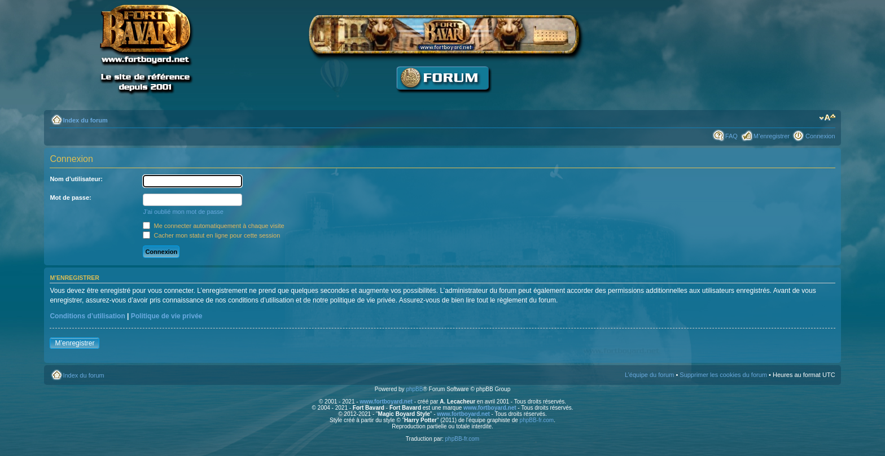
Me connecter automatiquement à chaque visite (213, 225)
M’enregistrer (771, 136)
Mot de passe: (70, 197)
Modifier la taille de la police (827, 118)
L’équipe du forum (649, 374)
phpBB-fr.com (537, 420)
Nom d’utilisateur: (76, 179)
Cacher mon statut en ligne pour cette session (211, 235)
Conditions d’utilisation (87, 316)
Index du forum (85, 120)
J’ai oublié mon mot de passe (183, 211)
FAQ (731, 136)
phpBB (414, 389)
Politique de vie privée (167, 316)
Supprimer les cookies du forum (723, 374)
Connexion (820, 136)
